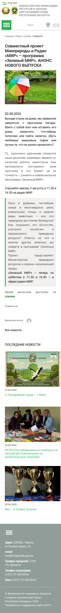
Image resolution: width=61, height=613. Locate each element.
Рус (4, 2)
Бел (15, 2)
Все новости (13, 330)
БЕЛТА (47, 605)
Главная (9, 36)
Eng (10, 2)
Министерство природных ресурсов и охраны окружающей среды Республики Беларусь (38, 10)
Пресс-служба (23, 36)
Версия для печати (14, 320)
